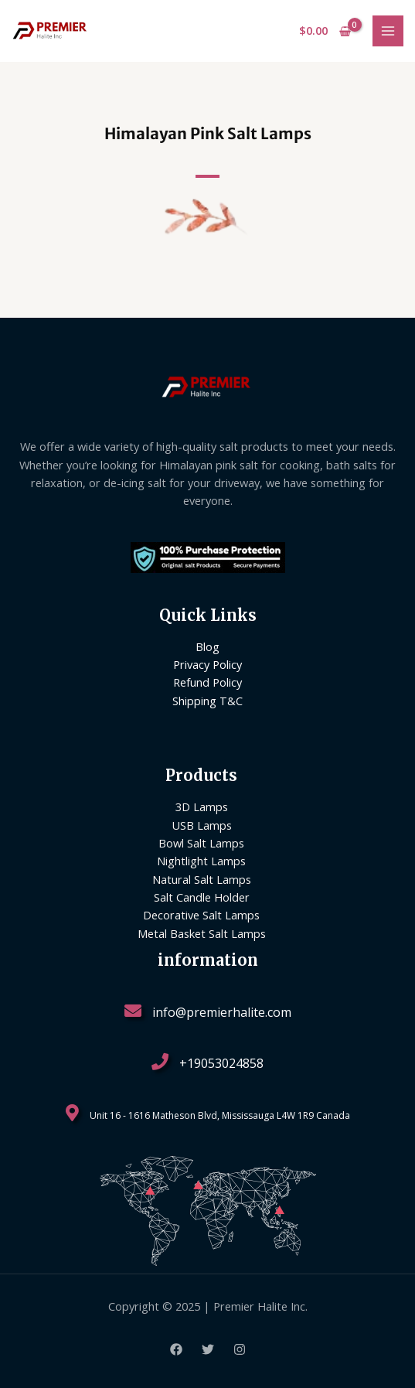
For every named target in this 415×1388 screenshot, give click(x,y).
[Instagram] (239, 1349)
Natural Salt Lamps (201, 879)
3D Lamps (201, 806)
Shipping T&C (207, 700)
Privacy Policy (207, 664)
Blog (207, 646)
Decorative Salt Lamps (201, 914)
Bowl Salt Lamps (201, 843)
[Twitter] (208, 1349)
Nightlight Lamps (201, 860)
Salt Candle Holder (202, 897)
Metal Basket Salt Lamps (202, 933)
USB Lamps (202, 825)
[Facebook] (176, 1349)
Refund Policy (207, 682)
